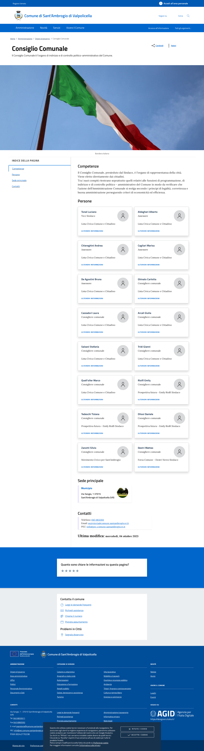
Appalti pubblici (63, 688)
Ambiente (108, 684)
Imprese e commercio (113, 696)
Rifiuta (137, 729)
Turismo (60, 696)
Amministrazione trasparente (116, 712)
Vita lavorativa (110, 671)
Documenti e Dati (17, 692)
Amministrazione (25, 38)
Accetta (137, 735)
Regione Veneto (19, 3)
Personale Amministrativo (21, 688)
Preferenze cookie (100, 742)
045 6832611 (97, 519)
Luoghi (153, 693)
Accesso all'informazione (158, 28)
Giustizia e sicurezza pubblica (115, 680)
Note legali (108, 720)
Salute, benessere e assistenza (70, 692)
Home (12, 38)
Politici (13, 684)
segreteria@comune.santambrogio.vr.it (108, 523)
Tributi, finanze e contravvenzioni (117, 688)
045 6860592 (19, 722)
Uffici (12, 680)
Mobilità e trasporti (111, 676)
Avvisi (152, 676)
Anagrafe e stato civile (66, 676)
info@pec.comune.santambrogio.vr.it (106, 526)
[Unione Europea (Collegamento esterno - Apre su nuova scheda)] (22, 654)
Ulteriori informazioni (92, 231)
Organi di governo (42, 38)
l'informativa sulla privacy (89, 745)
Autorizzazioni (62, 680)
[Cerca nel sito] (188, 16)
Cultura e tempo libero (113, 692)
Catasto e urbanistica (66, 671)
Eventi (153, 697)
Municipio (86, 488)
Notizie (153, 671)
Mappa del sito (18, 745)
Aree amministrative (18, 676)
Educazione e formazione (67, 684)
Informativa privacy (112, 716)
